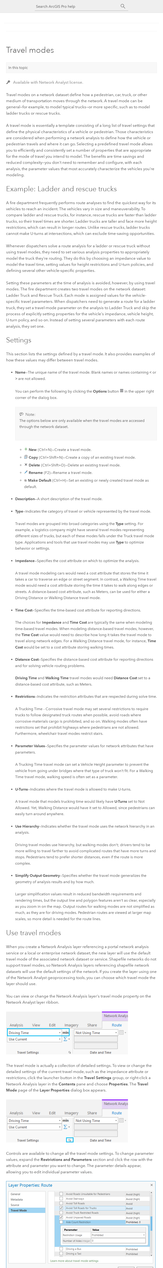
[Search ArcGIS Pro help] (77, 6)
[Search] (123, 6)
